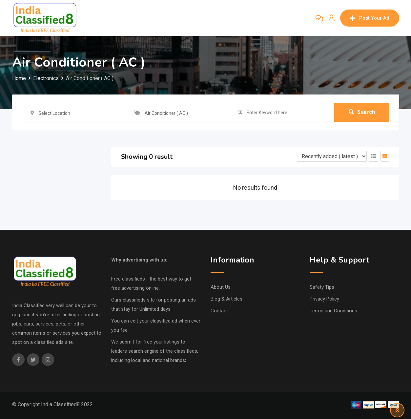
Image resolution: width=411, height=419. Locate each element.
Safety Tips (322, 287)
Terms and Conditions (333, 311)
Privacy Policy (324, 299)
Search (362, 112)
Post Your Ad (369, 18)
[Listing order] (332, 156)
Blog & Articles (226, 299)
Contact (219, 311)
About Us (221, 287)
